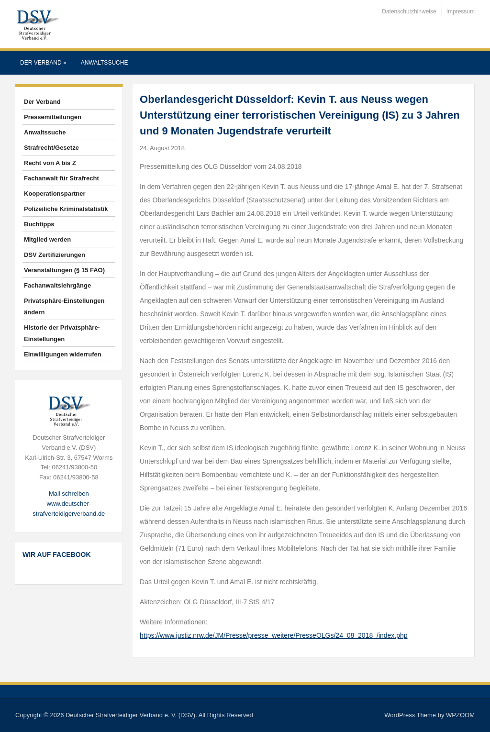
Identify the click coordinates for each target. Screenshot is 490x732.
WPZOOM (460, 715)
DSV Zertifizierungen (54, 254)
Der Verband (43, 62)
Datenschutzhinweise (409, 11)
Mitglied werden (47, 239)
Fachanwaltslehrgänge (57, 285)
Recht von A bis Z (50, 162)
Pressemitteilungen (52, 117)
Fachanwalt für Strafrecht (61, 178)
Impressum (460, 11)
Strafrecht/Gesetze (51, 147)
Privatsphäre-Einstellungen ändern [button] (64, 306)
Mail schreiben (69, 493)
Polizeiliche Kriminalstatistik (66, 208)
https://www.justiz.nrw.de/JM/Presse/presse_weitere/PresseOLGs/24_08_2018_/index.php (274, 635)
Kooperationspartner (55, 193)
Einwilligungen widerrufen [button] (62, 354)
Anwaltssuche (104, 62)
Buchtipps (39, 224)
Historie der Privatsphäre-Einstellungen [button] (62, 333)
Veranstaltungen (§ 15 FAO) (64, 270)
